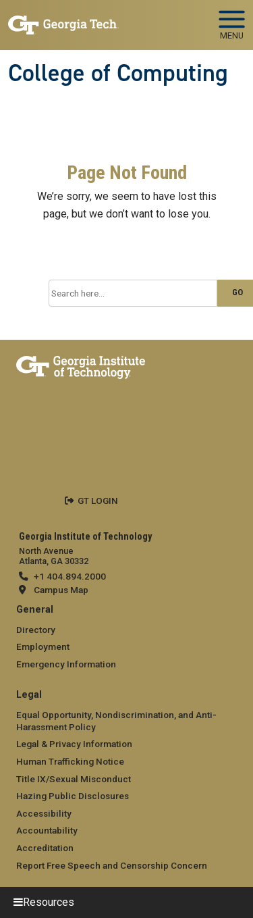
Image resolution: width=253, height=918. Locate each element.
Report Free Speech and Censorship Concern (111, 865)
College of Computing (118, 73)
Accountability (47, 830)
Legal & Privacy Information (74, 743)
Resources (48, 902)
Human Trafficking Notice (70, 761)
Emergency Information (66, 664)
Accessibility (44, 813)
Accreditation (45, 847)
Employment (42, 646)
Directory (35, 629)
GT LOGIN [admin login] (98, 500)
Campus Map (61, 589)
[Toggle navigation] (232, 20)
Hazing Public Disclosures (72, 795)
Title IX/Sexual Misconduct (73, 778)
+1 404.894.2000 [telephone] (70, 576)
